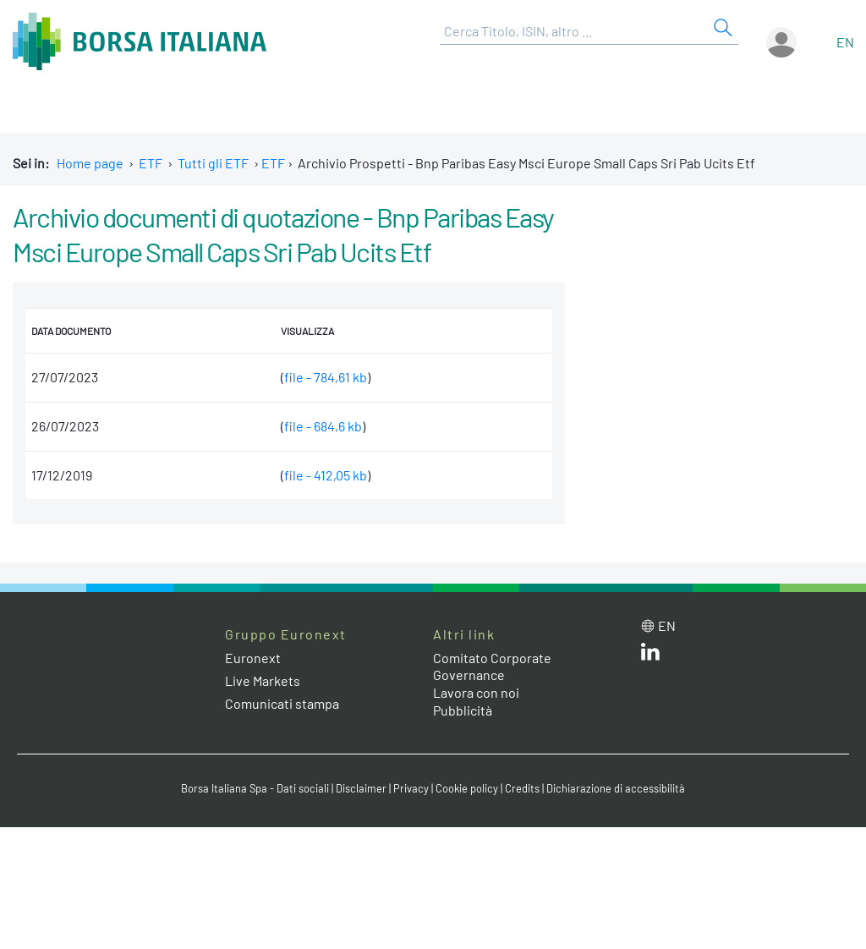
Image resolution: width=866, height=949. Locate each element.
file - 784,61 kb (325, 377)
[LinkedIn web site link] (650, 655)
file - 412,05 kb (325, 475)
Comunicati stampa (282, 703)
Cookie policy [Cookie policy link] (467, 788)
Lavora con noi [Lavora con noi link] (476, 692)
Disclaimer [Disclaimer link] (361, 788)
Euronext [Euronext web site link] (253, 658)
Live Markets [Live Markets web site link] (262, 680)
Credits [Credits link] (522, 788)
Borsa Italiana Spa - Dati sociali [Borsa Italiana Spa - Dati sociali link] (255, 788)
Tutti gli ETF (213, 163)
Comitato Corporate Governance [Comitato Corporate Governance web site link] (492, 666)
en (845, 42)
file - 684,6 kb (323, 426)
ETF (150, 163)
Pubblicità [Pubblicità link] (462, 710)
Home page (90, 163)
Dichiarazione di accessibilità (615, 788)
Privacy (411, 788)
